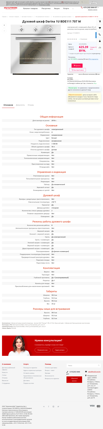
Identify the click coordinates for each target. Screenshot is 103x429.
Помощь (48, 364)
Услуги (25, 364)
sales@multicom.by (94, 371)
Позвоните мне (43, 350)
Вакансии (5, 380)
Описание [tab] (8, 105)
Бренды (47, 373)
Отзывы (4, 378)
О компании (6, 364)
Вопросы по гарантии (52, 378)
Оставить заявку (28, 373)
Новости (5, 372)
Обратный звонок (74, 380)
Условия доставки (70, 78)
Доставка (26, 380)
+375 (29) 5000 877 (90, 7)
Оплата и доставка (51, 367)
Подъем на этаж (28, 383)
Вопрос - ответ (49, 370)
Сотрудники (6, 383)
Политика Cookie (44, 5)
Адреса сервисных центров (32, 370)
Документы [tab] (20, 105)
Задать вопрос (60, 350)
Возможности (49, 376)
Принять (93, 3)
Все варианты (93, 59)
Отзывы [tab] (31, 105)
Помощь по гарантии (30, 367)
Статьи (4, 375)
